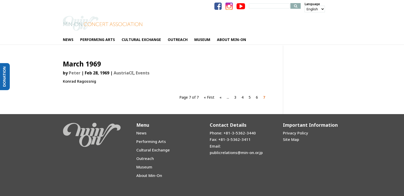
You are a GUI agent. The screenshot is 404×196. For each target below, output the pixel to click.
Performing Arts (151, 141)
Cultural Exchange (153, 149)
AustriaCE (123, 73)
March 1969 (82, 64)
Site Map (291, 139)
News (141, 132)
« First (209, 97)
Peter (74, 73)
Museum (144, 166)
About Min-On (149, 175)
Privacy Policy (295, 132)
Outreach (145, 158)
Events (142, 73)
